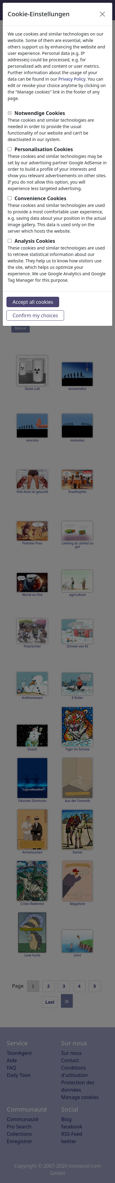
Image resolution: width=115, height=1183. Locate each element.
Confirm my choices (35, 315)
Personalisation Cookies (43, 149)
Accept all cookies (33, 302)
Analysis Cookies (34, 241)
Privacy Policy (71, 79)
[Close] (102, 14)
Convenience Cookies (40, 198)
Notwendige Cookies (39, 113)
